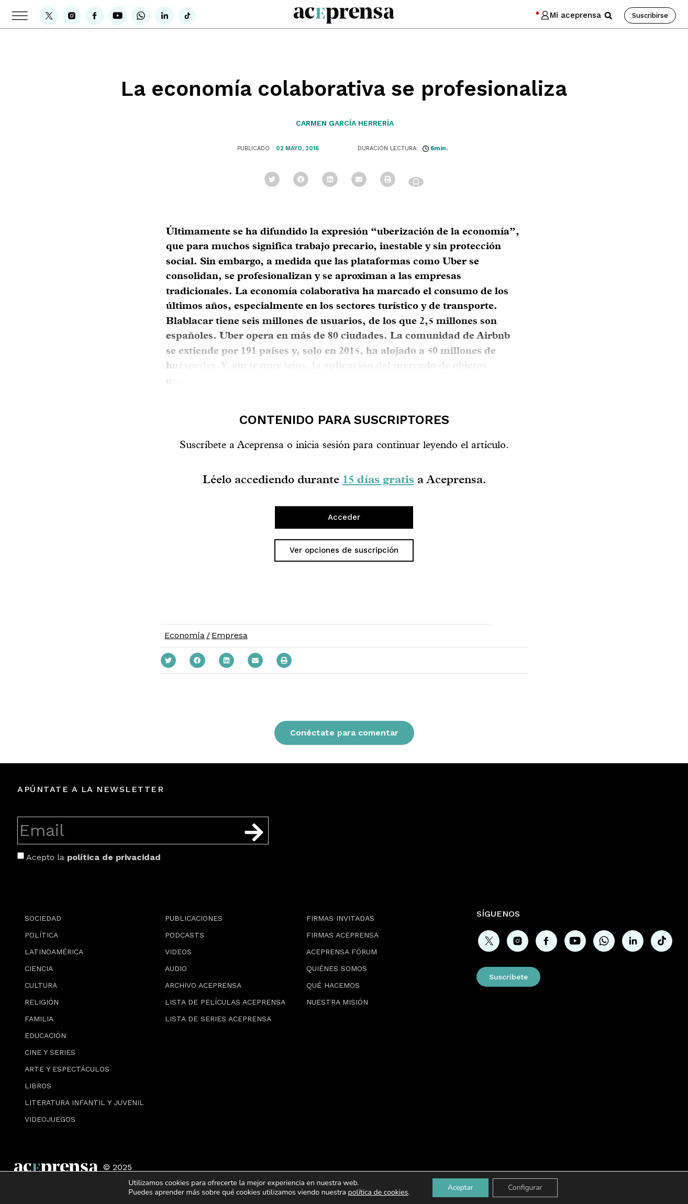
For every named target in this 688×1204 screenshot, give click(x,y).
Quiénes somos (336, 968)
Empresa (230, 635)
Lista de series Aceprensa (218, 1019)
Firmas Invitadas (340, 918)
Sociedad (43, 918)
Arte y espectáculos (67, 1069)
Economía (184, 635)
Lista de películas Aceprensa (225, 1002)
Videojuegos (50, 1119)
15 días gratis (378, 479)
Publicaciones (194, 918)
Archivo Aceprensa (203, 985)
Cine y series (50, 1052)
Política (41, 935)
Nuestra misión (337, 1002)
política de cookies (377, 1192)
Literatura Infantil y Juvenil (84, 1102)
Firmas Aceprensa (342, 935)
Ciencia (39, 968)
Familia (39, 1019)
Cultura (41, 985)
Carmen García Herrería (345, 123)
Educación (45, 1035)
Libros (38, 1086)
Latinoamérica (54, 951)
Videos (178, 951)
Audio (176, 968)
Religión (42, 1002)
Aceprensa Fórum (341, 951)
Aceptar (460, 1187)
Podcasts (184, 935)
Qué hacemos (333, 985)
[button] (608, 15)
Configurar (525, 1187)
